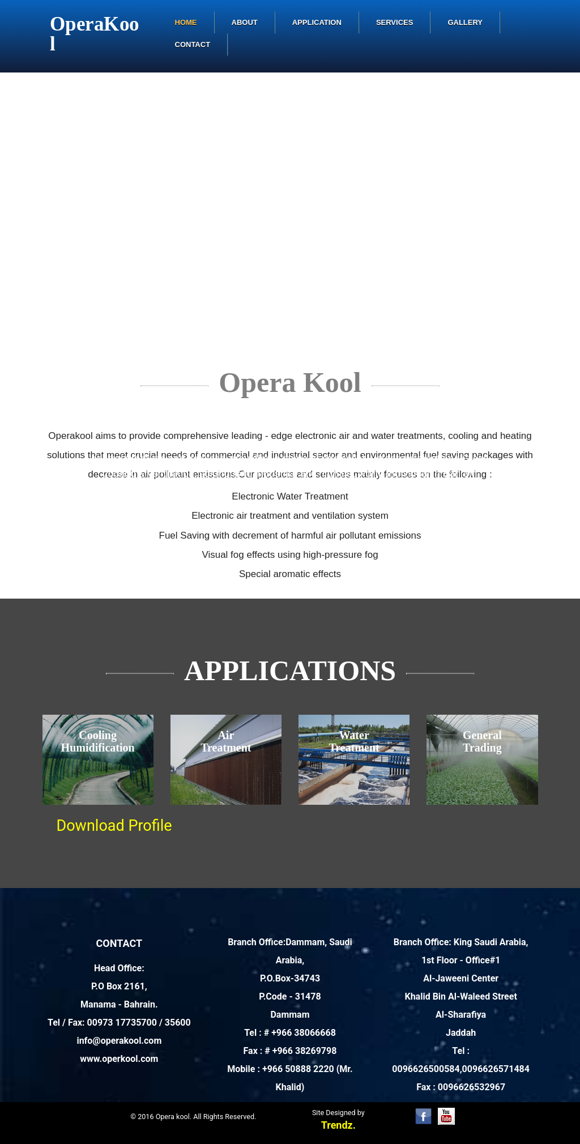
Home (186, 22)
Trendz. (338, 1125)
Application (317, 22)
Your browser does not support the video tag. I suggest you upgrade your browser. (290, 217)
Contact (193, 44)
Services (394, 22)
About (245, 22)
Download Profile (114, 826)
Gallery (465, 22)
